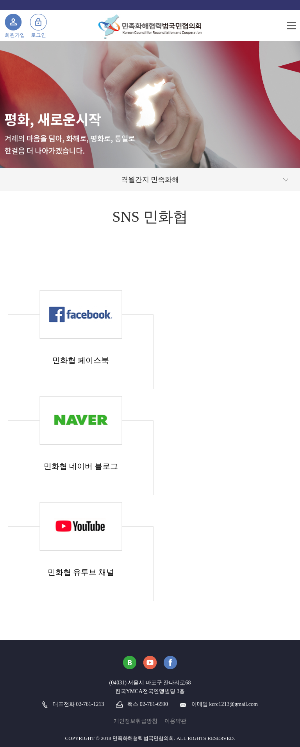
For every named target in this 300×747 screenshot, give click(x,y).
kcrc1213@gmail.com (233, 704)
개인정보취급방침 (135, 721)
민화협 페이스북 (80, 360)
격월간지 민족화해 (150, 179)
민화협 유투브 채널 (81, 572)
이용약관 (175, 721)
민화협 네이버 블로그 (81, 466)
